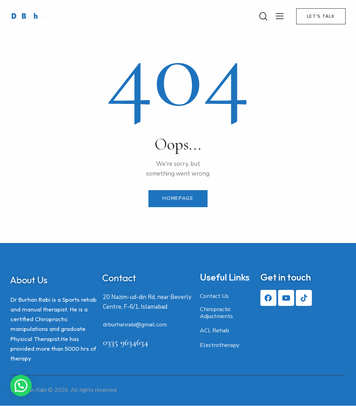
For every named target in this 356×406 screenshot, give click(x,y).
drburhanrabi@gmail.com (136, 325)
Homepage (178, 198)
